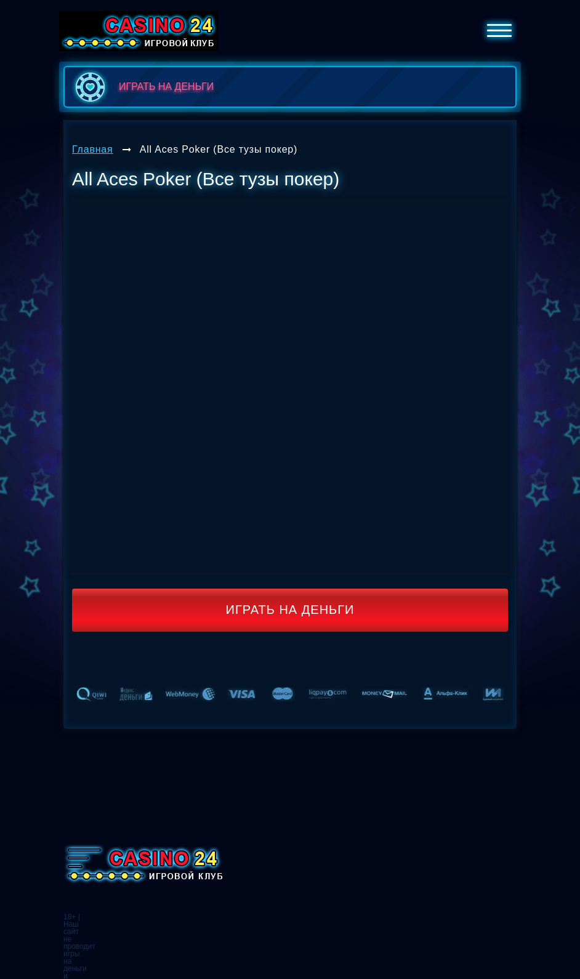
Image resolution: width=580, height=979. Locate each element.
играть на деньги (142, 87)
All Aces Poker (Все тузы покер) (218, 149)
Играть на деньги (290, 609)
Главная (92, 149)
